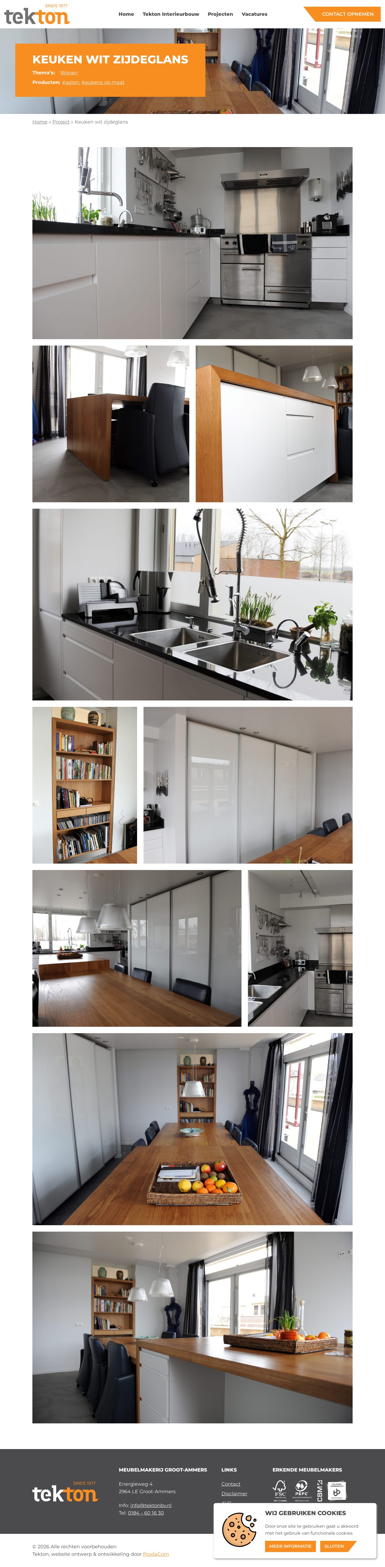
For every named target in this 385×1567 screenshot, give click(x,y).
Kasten (70, 82)
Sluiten (334, 1546)
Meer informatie (290, 1546)
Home (39, 122)
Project (61, 122)
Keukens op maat (103, 82)
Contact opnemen (348, 14)
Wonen (69, 72)
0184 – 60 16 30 (146, 1513)
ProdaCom (156, 1554)
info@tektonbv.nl (151, 1505)
